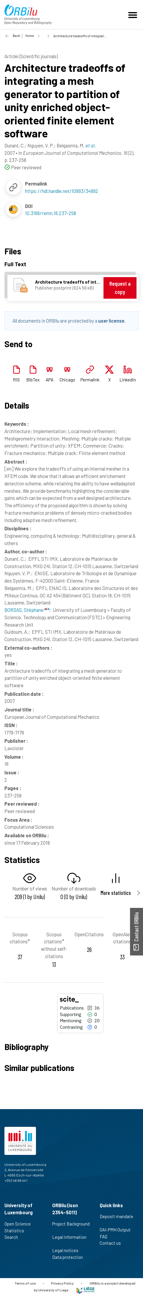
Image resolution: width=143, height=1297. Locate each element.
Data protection (70, 1257)
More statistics (116, 892)
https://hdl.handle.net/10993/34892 (61, 191)
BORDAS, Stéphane (26, 610)
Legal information (69, 1240)
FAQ (106, 1236)
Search (13, 1237)
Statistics (16, 1230)
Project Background (71, 1227)
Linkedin (127, 379)
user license (111, 321)
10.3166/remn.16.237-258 (50, 213)
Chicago (67, 379)
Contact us (113, 1243)
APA (49, 379)
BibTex (33, 379)
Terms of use (25, 1283)
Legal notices (67, 1250)
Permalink (89, 379)
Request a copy (120, 287)
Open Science (20, 1223)
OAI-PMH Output (118, 1229)
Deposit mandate (116, 1220)
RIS (16, 379)
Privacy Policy (62, 1283)
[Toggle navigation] (133, 14)
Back (16, 36)
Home (29, 36)
